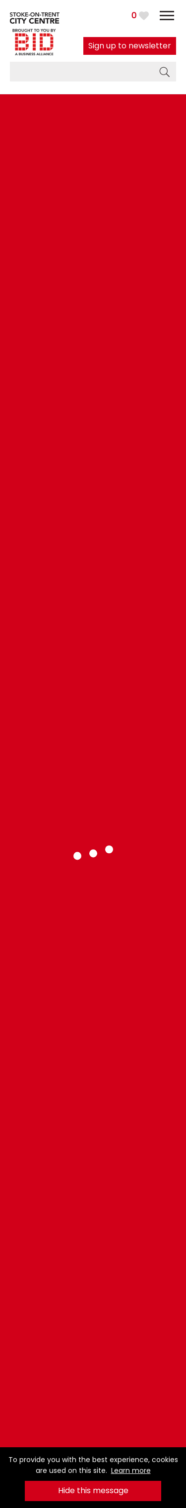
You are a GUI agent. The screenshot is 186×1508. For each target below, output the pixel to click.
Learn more (131, 1470)
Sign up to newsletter (129, 45)
